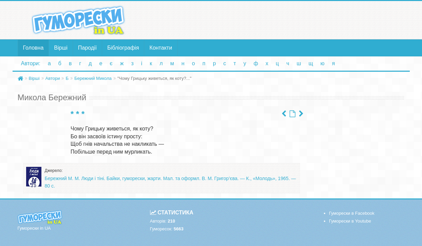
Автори (52, 78)
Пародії (87, 48)
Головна (33, 48)
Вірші (61, 48)
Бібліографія (123, 48)
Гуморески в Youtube (350, 221)
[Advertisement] (277, 19)
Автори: (30, 63)
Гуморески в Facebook (351, 213)
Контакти (160, 48)
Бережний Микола (93, 78)
